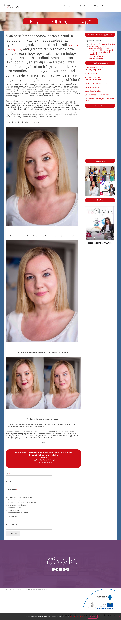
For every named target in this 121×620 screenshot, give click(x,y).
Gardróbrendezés (93, 87)
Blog (96, 6)
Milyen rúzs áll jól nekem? (101, 50)
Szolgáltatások (83, 6)
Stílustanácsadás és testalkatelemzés (94, 78)
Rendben (93, 616)
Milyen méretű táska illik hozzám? (100, 53)
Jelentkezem (12, 534)
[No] (118, 616)
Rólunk (105, 6)
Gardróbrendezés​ (14, 508)
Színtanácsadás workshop (97, 95)
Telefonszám (11, 490)
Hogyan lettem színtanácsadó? (96, 57)
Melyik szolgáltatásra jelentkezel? (20, 497)
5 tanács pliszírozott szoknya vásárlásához (99, 47)
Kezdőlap (67, 6)
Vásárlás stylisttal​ (14, 510)
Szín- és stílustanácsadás (97, 83)
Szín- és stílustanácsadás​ (17, 505)
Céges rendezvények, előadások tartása (100, 100)
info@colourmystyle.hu (47, 455)
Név (8, 474)
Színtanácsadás (92, 74)
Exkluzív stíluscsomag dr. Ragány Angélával (97, 69)
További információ (78, 616)
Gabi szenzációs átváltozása (102, 44)
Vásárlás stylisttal (93, 91)
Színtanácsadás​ (14, 500)
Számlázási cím (12, 524)
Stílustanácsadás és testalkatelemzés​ (22, 502)
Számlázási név (12, 516)
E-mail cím (10, 482)
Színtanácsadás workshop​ (18, 513)
